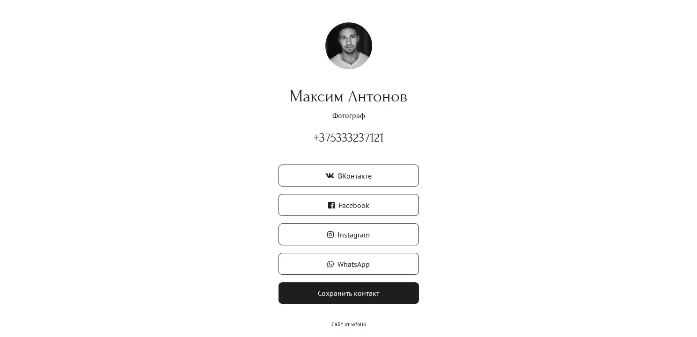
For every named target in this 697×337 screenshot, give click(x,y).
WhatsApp (348, 264)
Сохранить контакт (348, 293)
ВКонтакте (349, 175)
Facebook (348, 205)
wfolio (358, 324)
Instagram (348, 234)
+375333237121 (348, 137)
